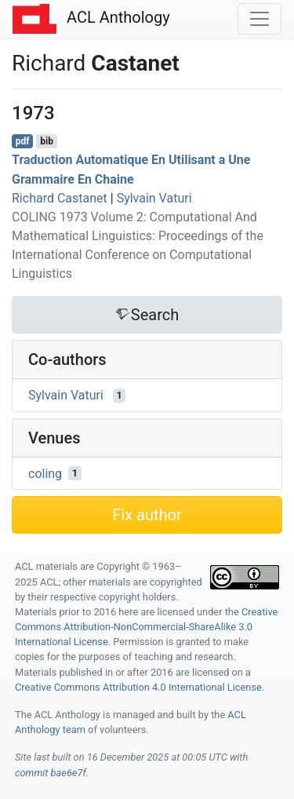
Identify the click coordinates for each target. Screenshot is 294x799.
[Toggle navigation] (259, 19)
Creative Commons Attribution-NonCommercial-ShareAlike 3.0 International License (146, 627)
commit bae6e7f (50, 773)
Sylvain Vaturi (154, 198)
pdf (23, 141)
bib (46, 141)
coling (45, 472)
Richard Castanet (59, 198)
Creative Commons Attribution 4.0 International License (138, 687)
